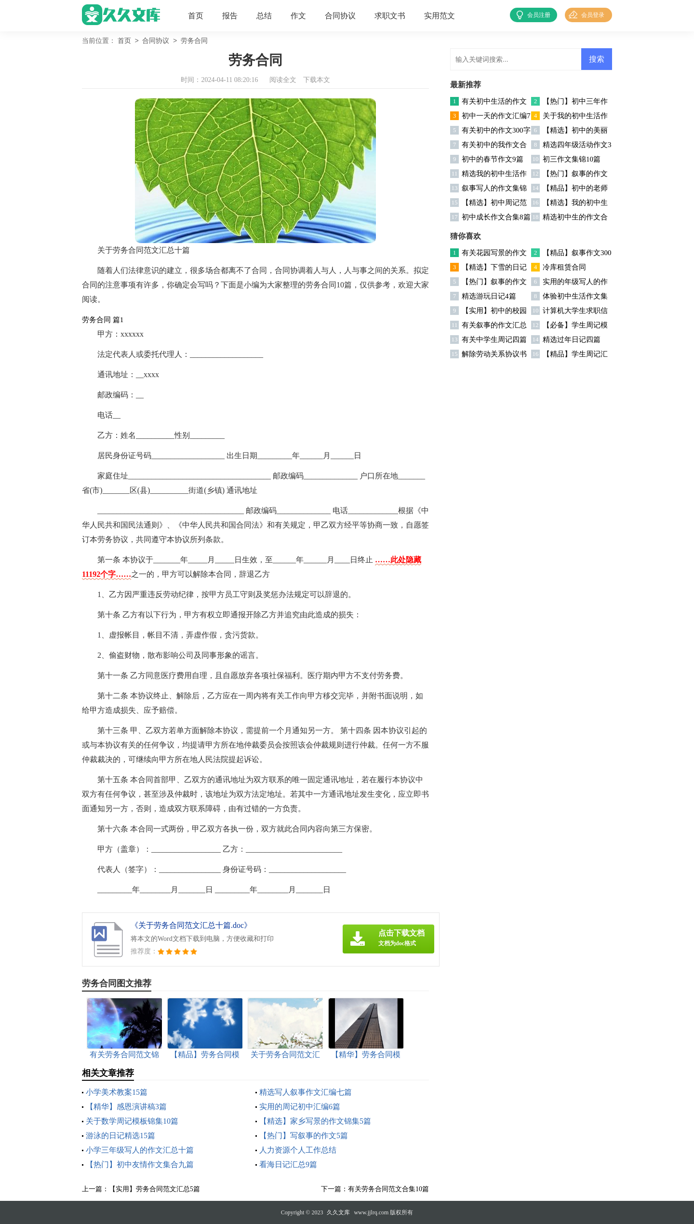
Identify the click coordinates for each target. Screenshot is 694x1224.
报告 (230, 16)
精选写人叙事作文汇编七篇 (305, 1092)
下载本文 (316, 79)
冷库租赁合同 (564, 267)
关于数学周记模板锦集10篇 (132, 1121)
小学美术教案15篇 (116, 1092)
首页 (195, 16)
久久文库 (338, 1212)
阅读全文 (282, 79)
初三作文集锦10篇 (572, 159)
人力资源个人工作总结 (297, 1150)
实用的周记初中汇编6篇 (299, 1106)
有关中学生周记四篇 (494, 339)
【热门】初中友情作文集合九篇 (140, 1164)
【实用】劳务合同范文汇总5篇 (154, 1189)
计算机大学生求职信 (575, 310)
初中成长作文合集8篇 (496, 217)
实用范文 (439, 16)
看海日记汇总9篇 (288, 1164)
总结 (264, 16)
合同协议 (340, 16)
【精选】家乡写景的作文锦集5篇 (315, 1121)
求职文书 (389, 16)
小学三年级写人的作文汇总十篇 (140, 1150)
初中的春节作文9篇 (492, 159)
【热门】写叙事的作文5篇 (303, 1135)
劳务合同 (194, 41)
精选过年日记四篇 (572, 339)
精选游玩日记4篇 (489, 296)
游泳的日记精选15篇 (120, 1135)
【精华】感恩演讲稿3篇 (126, 1106)
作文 (298, 16)
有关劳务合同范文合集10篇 (388, 1189)
